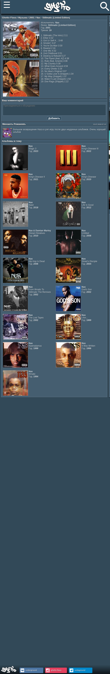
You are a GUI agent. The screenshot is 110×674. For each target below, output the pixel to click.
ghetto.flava (53, 670)
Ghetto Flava (9, 17)
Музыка (22, 17)
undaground (77, 670)
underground (28, 670)
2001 (32, 17)
